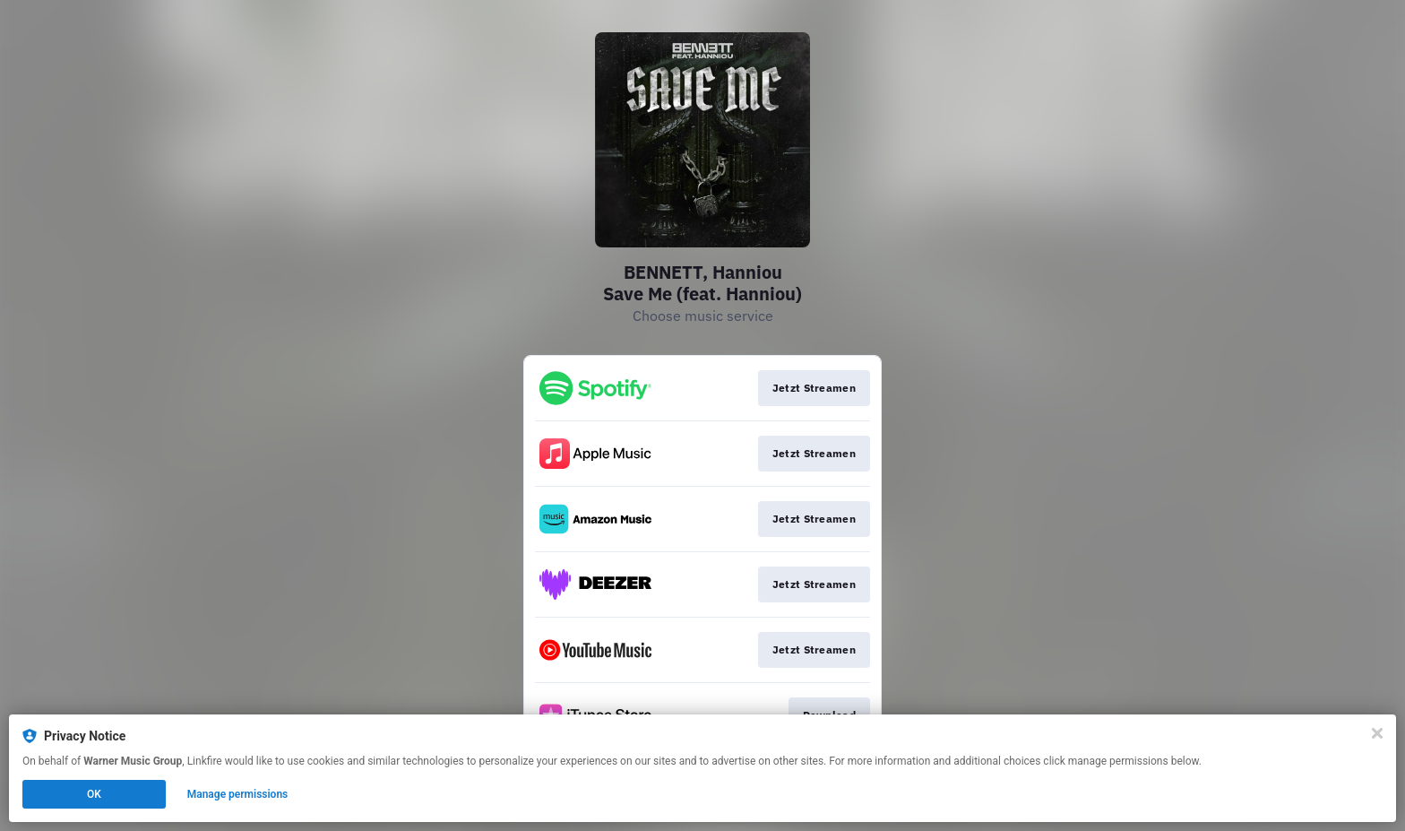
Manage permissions (238, 794)
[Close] (1377, 733)
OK (94, 794)
